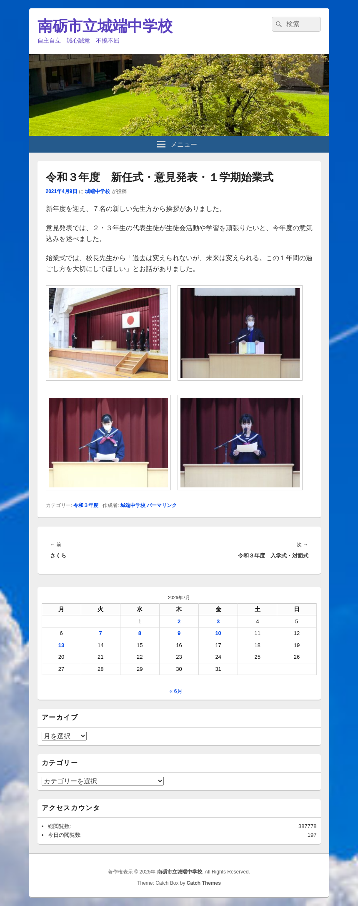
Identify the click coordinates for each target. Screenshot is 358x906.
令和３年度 (85, 505)
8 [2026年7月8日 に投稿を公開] (139, 633)
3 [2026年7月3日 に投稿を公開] (218, 621)
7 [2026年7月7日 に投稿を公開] (100, 633)
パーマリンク (162, 505)
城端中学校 (97, 191)
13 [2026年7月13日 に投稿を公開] (61, 645)
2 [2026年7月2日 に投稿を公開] (179, 621)
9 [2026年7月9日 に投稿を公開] (179, 633)
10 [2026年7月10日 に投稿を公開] (218, 633)
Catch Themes (204, 883)
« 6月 (176, 691)
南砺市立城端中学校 (105, 26)
